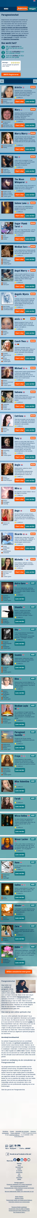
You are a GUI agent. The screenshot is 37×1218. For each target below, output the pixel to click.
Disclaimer (5, 1131)
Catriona (20, 416)
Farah (19, 798)
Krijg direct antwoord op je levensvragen (19, 1202)
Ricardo (21, 534)
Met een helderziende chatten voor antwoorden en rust (19, 1191)
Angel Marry (22, 270)
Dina (18, 678)
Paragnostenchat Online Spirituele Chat (19, 1210)
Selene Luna (22, 203)
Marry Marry (22, 133)
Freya (20, 756)
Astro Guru (21, 584)
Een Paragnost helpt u (19, 1212)
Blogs (19, 1176)
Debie (19, 947)
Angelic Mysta (22, 294)
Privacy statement (15, 1133)
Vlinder (19, 905)
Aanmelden (19, 1177)
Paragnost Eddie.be (18, 35)
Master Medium (19, 1196)
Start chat (19, 101)
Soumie (19, 655)
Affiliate (19, 1179)
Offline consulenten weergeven (19, 971)
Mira (18, 488)
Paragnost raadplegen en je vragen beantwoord (19, 1184)
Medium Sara (22, 246)
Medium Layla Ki (21, 707)
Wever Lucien (21, 840)
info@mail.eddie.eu (14, 1135)
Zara (18, 926)
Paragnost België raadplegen (19, 1207)
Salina (20, 884)
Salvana (20, 392)
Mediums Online (19, 1198)
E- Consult (19, 1170)
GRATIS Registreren (11, 74)
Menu (6, 8)
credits (30, 1022)
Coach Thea (21, 343)
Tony (18, 438)
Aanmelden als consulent (22, 1131)
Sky (18, 629)
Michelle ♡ (21, 559)
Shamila (20, 607)
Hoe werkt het (19, 1167)
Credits (19, 1168)
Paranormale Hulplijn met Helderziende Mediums (19, 1200)
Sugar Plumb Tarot (21, 225)
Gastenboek (19, 1172)
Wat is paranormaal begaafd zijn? (19, 1186)
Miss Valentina (22, 782)
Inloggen (32, 9)
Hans (18, 862)
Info (19, 1174)
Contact (12, 1131)
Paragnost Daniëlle (20, 734)
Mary (18, 109)
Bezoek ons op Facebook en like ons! (18, 1154)
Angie (19, 465)
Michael (21, 368)
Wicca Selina (22, 815)
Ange (18, 510)
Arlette (19, 87)
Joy (17, 157)
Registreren (22, 8)
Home (19, 1165)
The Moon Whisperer (21, 181)
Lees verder (30, 101)
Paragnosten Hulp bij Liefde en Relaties (19, 1209)
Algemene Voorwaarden (11, 39)
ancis (20, 319)
